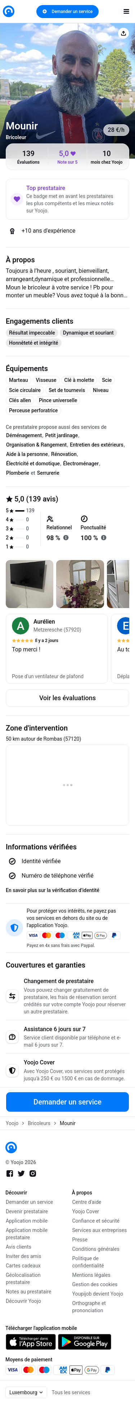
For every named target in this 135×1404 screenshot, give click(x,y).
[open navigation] (126, 11)
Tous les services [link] (71, 1392)
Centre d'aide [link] (87, 1202)
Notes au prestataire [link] (28, 1292)
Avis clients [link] (18, 1247)
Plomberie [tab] (17, 473)
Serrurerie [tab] (48, 473)
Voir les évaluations (67, 698)
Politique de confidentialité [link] (88, 1262)
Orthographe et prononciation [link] (89, 1306)
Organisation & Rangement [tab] (36, 445)
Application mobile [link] (27, 1221)
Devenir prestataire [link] (27, 1211)
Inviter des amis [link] (23, 1256)
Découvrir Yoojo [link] (23, 1301)
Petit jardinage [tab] (61, 435)
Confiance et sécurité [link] (96, 1221)
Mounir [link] (68, 1123)
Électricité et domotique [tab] (33, 463)
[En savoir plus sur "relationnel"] (66, 538)
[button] (57, 649)
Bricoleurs (39, 1123)
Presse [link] (80, 1240)
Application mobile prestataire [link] (27, 1233)
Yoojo (12, 1123)
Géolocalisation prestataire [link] (23, 1278)
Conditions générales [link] (96, 1249)
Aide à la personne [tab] (27, 454)
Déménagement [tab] (24, 435)
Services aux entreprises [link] (99, 1230)
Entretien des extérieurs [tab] (96, 445)
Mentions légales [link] (91, 1275)
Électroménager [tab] (81, 463)
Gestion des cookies (95, 1284)
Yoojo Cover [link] (85, 1211)
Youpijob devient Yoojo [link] (97, 1294)
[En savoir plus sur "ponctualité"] (104, 538)
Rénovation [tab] (64, 454)
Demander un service (67, 11)
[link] (8, 11)
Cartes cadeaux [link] (23, 1266)
